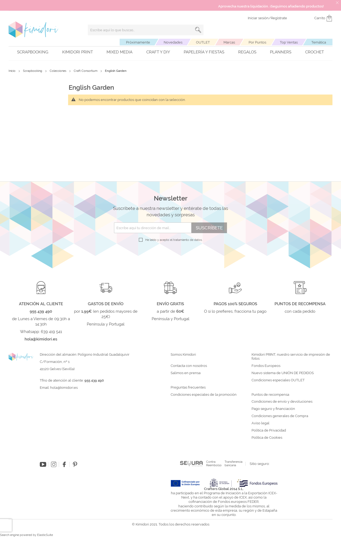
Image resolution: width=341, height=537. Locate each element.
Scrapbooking (32, 52)
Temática (318, 42)
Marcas (229, 42)
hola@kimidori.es (64, 388)
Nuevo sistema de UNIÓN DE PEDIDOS (283, 373)
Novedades (173, 42)
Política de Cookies (267, 438)
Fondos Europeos (266, 366)
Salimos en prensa (186, 373)
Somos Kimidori (183, 354)
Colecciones (58, 71)
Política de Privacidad (269, 430)
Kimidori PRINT (77, 52)
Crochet (314, 52)
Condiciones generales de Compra (280, 416)
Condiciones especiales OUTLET (278, 380)
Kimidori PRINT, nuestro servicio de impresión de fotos (291, 356)
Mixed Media (119, 52)
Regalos (247, 52)
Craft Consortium (86, 71)
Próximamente (138, 42)
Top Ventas (289, 42)
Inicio (12, 71)
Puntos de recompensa (270, 395)
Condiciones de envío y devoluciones (282, 401)
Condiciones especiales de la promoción (204, 395)
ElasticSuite (45, 535)
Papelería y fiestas (204, 52)
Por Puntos (257, 42)
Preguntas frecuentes (188, 387)
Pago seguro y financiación (273, 409)
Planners (280, 52)
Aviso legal (260, 423)
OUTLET (203, 42)
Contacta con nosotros (189, 366)
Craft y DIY (158, 52)
